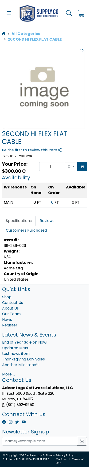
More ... (8, 374)
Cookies (61, 459)
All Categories (26, 33)
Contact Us (12, 302)
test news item (16, 353)
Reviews (47, 220)
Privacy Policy (65, 455)
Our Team (11, 314)
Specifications (19, 220)
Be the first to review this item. (30, 150)
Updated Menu (15, 348)
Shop (7, 297)
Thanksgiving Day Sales (23, 359)
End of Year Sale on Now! (24, 342)
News (7, 319)
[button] (9, 13)
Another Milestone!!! (21, 364)
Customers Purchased (26, 230)
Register (9, 325)
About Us (10, 308)
